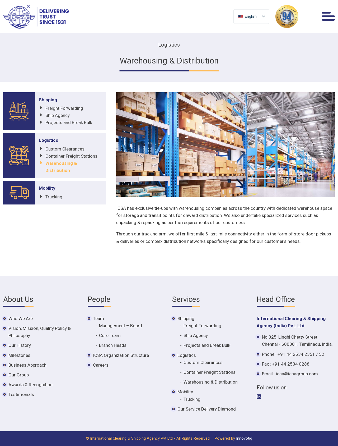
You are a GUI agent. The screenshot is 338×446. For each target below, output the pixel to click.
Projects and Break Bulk (68, 122)
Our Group (18, 374)
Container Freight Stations (71, 156)
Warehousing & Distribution (211, 382)
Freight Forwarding (64, 108)
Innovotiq (244, 438)
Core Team (110, 335)
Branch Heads (112, 345)
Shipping (48, 99)
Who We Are (20, 318)
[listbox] (251, 16)
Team (98, 318)
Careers (101, 365)
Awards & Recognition (30, 384)
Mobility (47, 188)
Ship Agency (57, 115)
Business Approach (27, 365)
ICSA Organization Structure (121, 355)
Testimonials (21, 394)
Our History (19, 345)
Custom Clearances (64, 149)
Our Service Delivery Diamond (206, 409)
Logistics (48, 140)
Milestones (19, 355)
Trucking (53, 196)
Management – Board (120, 325)
